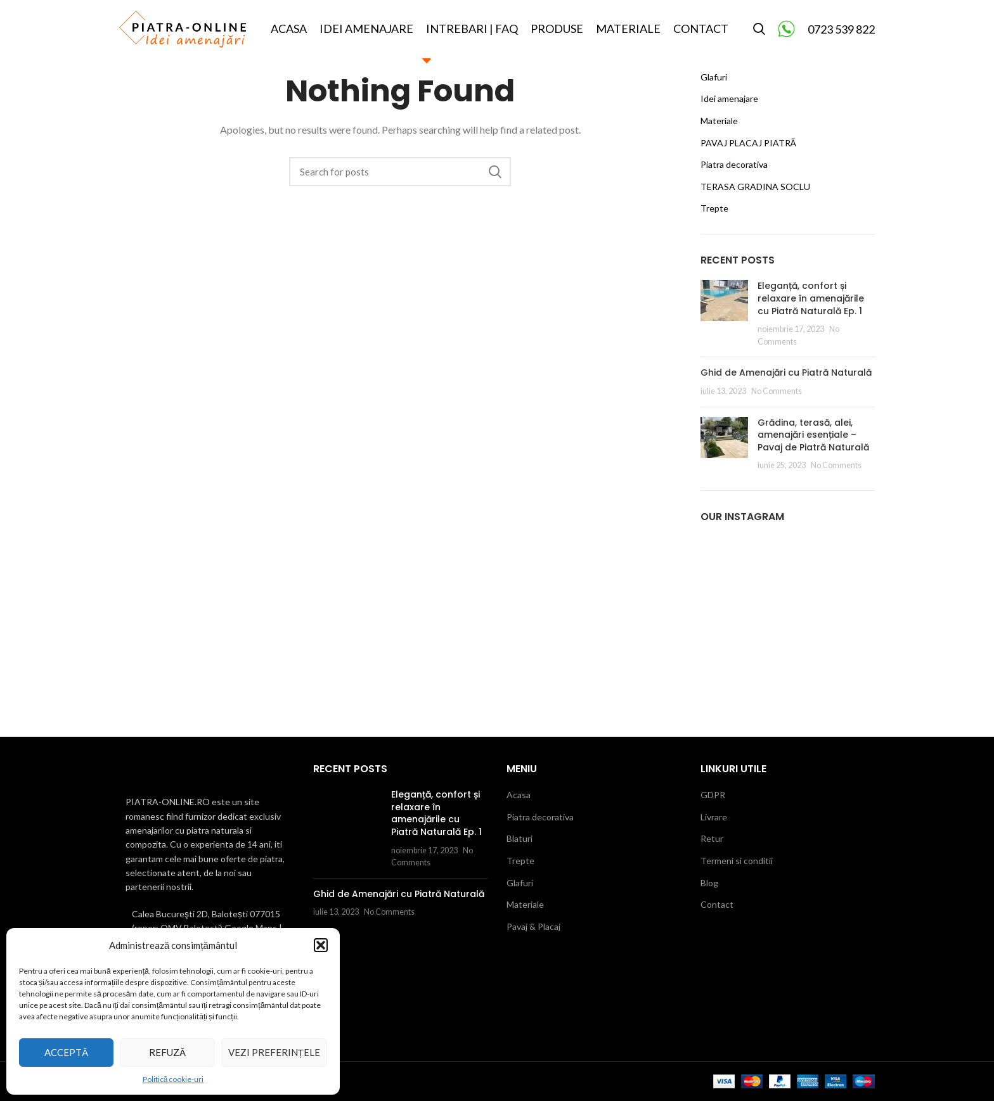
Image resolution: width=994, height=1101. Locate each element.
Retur (711, 838)
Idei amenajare (729, 98)
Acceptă (66, 1052)
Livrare (713, 816)
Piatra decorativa (734, 164)
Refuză (167, 1052)
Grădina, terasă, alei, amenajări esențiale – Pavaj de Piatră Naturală (813, 435)
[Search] (759, 33)
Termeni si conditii (736, 860)
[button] (320, 945)
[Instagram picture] (728, 564)
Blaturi (519, 838)
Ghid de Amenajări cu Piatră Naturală (786, 372)
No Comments (776, 391)
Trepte (714, 208)
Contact (716, 904)
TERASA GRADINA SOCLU (755, 186)
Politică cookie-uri (173, 1079)
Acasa (519, 794)
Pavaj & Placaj (533, 926)
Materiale (719, 120)
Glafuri (713, 77)
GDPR (712, 794)
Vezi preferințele (274, 1052)
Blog (709, 882)
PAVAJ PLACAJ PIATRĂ (748, 142)
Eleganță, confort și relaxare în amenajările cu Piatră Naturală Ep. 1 (811, 298)
